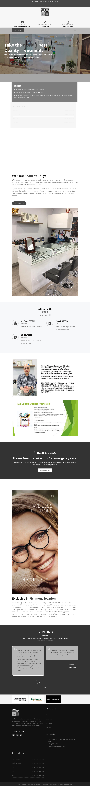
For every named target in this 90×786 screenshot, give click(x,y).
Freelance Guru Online (65, 784)
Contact (48, 5)
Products (40, 5)
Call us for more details (45, 25)
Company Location (68, 25)
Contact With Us (45, 470)
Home (48, 715)
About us (49, 719)
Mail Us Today (22, 25)
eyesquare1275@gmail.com (57, 746)
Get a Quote (18, 30)
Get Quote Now (19, 203)
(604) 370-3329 (46, 453)
